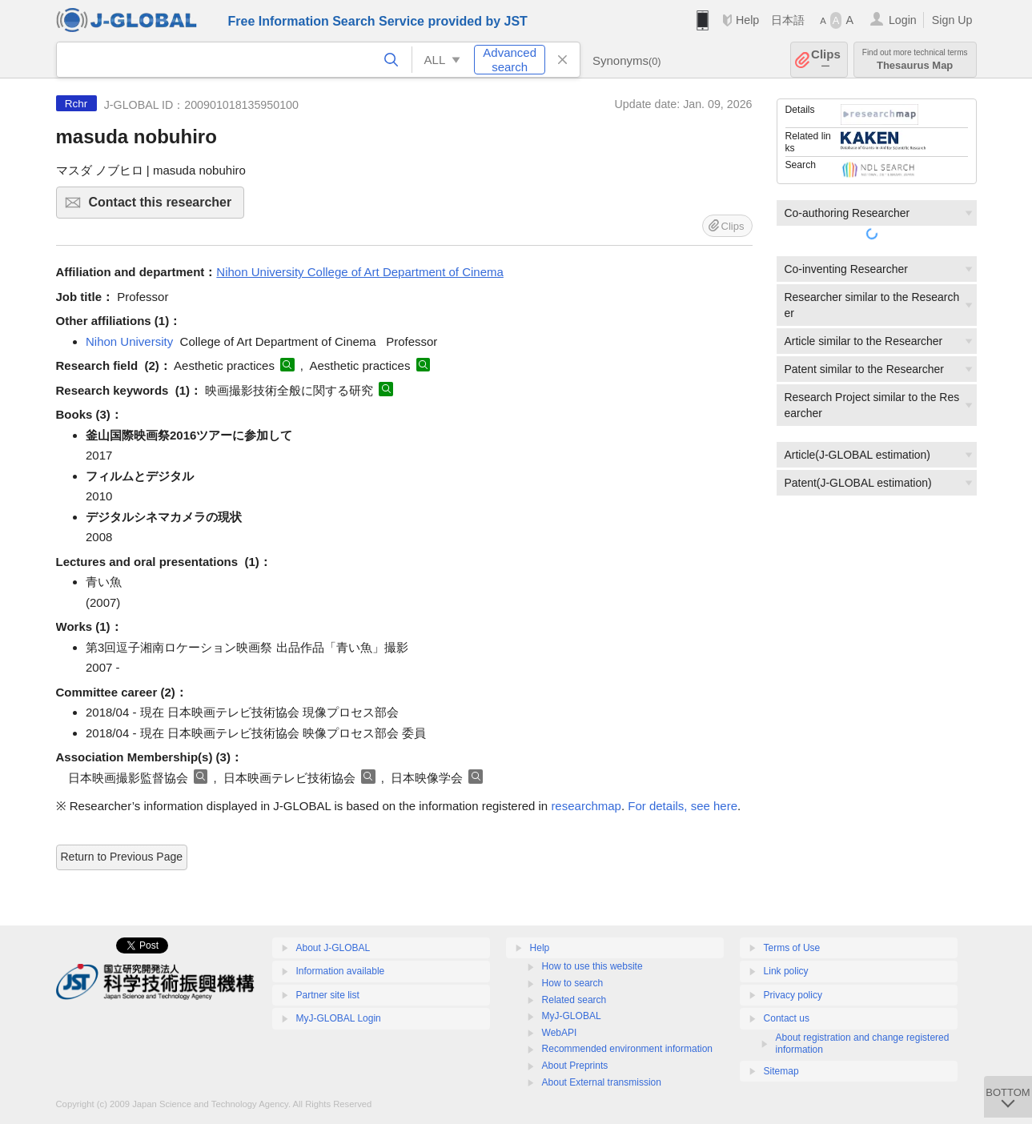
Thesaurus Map (915, 59)
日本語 (788, 20)
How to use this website (592, 966)
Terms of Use (792, 947)
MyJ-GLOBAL (571, 1016)
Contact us (786, 1018)
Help (747, 20)
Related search (574, 1000)
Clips (826, 59)
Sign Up (952, 20)
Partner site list (327, 995)
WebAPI (559, 1032)
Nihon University (129, 341)
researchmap (586, 806)
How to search (573, 983)
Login (903, 20)
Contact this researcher (164, 207)
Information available (340, 971)
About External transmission (601, 1082)
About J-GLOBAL (333, 947)
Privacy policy (793, 995)
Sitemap (781, 1071)
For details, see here (682, 806)
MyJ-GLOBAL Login (338, 1018)
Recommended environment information (627, 1048)
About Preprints (575, 1065)
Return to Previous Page (122, 856)
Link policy (786, 971)
